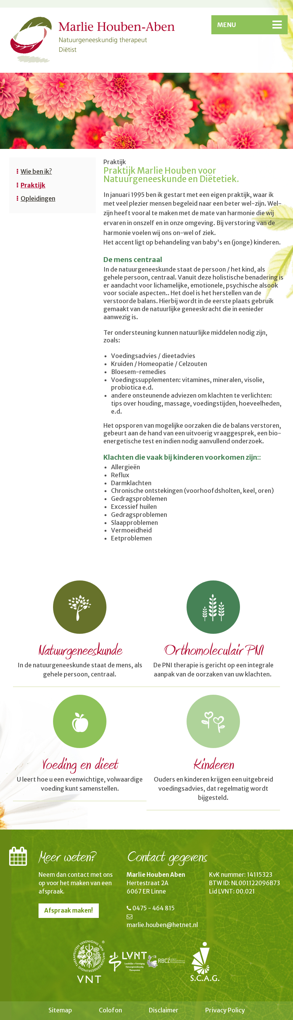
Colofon (110, 1010)
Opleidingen (38, 198)
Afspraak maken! (68, 910)
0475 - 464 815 (153, 908)
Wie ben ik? (36, 171)
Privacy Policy (225, 1010)
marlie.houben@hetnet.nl (162, 925)
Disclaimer (164, 1010)
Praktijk (33, 185)
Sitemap (60, 1010)
